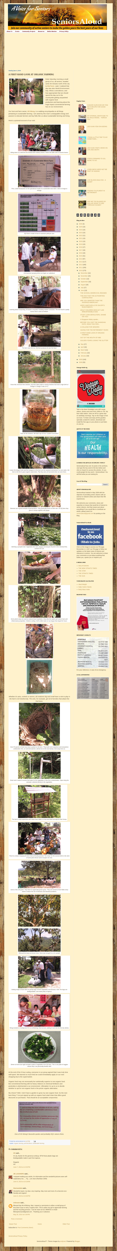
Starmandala (17, 1188)
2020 (81, 241)
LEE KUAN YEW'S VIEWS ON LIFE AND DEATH (97, 149)
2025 (81, 227)
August (83, 285)
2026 (81, 224)
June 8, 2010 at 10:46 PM (21, 1196)
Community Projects (28, 31)
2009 (81, 359)
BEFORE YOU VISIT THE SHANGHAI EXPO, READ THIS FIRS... (93, 323)
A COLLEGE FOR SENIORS (89, 327)
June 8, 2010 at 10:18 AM (21, 1181)
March (83, 350)
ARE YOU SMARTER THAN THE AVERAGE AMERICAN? (91, 301)
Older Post (66, 1224)
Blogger (77, 1241)
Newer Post (13, 1224)
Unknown (16, 1203)
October (83, 279)
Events (17, 31)
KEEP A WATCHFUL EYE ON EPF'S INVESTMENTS (92, 306)
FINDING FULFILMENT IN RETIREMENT (96, 191)
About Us (9, 31)
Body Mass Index (84, 589)
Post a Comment (16, 1219)
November (84, 276)
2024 (81, 230)
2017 (81, 250)
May (82, 344)
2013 (81, 262)
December (84, 273)
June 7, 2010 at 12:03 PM (21, 1167)
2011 (81, 267)
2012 (81, 264)
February (84, 353)
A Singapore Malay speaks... (89, 319)
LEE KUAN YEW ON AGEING (97, 126)
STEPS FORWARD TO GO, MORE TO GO (96, 159)
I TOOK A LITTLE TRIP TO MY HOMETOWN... (97, 138)
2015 (81, 256)
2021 (81, 238)
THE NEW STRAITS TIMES (87, 568)
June (82, 290)
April (82, 347)
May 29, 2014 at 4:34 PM (21, 1214)
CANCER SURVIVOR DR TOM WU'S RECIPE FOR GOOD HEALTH (97, 107)
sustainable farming (38, 1143)
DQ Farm (50, 86)
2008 (81, 362)
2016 (81, 253)
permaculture (28, 1143)
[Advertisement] (44, 51)
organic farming (18, 1143)
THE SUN (81, 576)
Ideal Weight (82, 584)
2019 (81, 244)
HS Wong (31, 111)
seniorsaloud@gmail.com (85, 513)
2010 (81, 270)
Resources (41, 31)
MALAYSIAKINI (83, 566)
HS (14, 1153)
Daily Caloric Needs (85, 587)
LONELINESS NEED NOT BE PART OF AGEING (97, 170)
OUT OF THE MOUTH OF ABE (90, 337)
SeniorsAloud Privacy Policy (18, 1236)
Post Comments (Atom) (25, 1227)
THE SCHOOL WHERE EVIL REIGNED (93, 293)
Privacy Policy (63, 31)
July (82, 287)
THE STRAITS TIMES (85, 573)
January (83, 356)
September (84, 282)
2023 (81, 232)
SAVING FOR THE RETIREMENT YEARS (94, 330)
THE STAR (82, 571)
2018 (81, 247)
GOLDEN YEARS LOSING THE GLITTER (94, 340)
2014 (81, 259)
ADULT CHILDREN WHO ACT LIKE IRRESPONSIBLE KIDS (92, 311)
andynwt (63, 1241)
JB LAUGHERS (18, 1174)
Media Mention (52, 31)
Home (40, 1224)
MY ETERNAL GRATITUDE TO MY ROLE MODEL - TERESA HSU (97, 117)
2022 (81, 235)
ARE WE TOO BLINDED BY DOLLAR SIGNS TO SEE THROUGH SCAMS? (96, 203)
